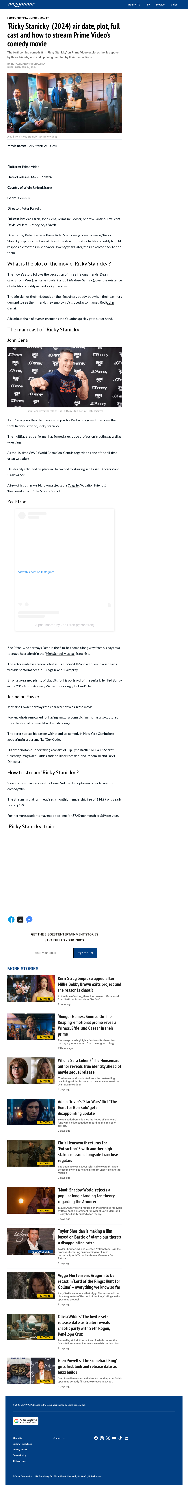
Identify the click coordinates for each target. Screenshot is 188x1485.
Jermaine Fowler (45, 280)
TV (148, 4)
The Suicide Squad (47, 491)
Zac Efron (15, 280)
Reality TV (134, 4)
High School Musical (60, 653)
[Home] (21, 5)
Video (174, 4)
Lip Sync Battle (78, 750)
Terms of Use (19, 1461)
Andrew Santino (81, 280)
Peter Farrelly (35, 235)
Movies (160, 4)
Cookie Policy (19, 1455)
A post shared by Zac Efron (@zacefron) (64, 625)
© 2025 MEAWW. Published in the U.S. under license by (40, 1405)
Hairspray (71, 670)
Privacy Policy (20, 1449)
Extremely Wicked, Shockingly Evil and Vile (60, 686)
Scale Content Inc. (76, 1405)
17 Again (50, 670)
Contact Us (58, 1438)
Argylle (73, 485)
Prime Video (54, 235)
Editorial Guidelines (22, 1444)
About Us (17, 1438)
